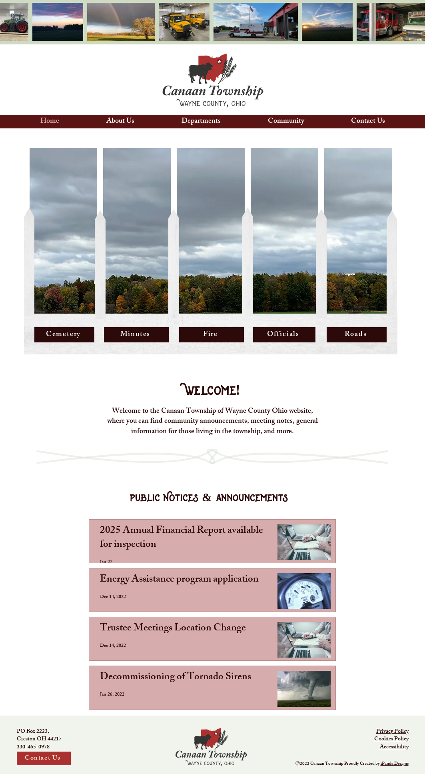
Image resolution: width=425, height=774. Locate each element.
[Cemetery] (64, 334)
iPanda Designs (395, 764)
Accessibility (394, 747)
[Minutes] (136, 334)
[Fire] (211, 334)
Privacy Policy (392, 732)
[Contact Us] (44, 758)
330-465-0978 (33, 747)
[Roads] (357, 334)
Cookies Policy (391, 739)
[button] (120, 121)
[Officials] (284, 334)
